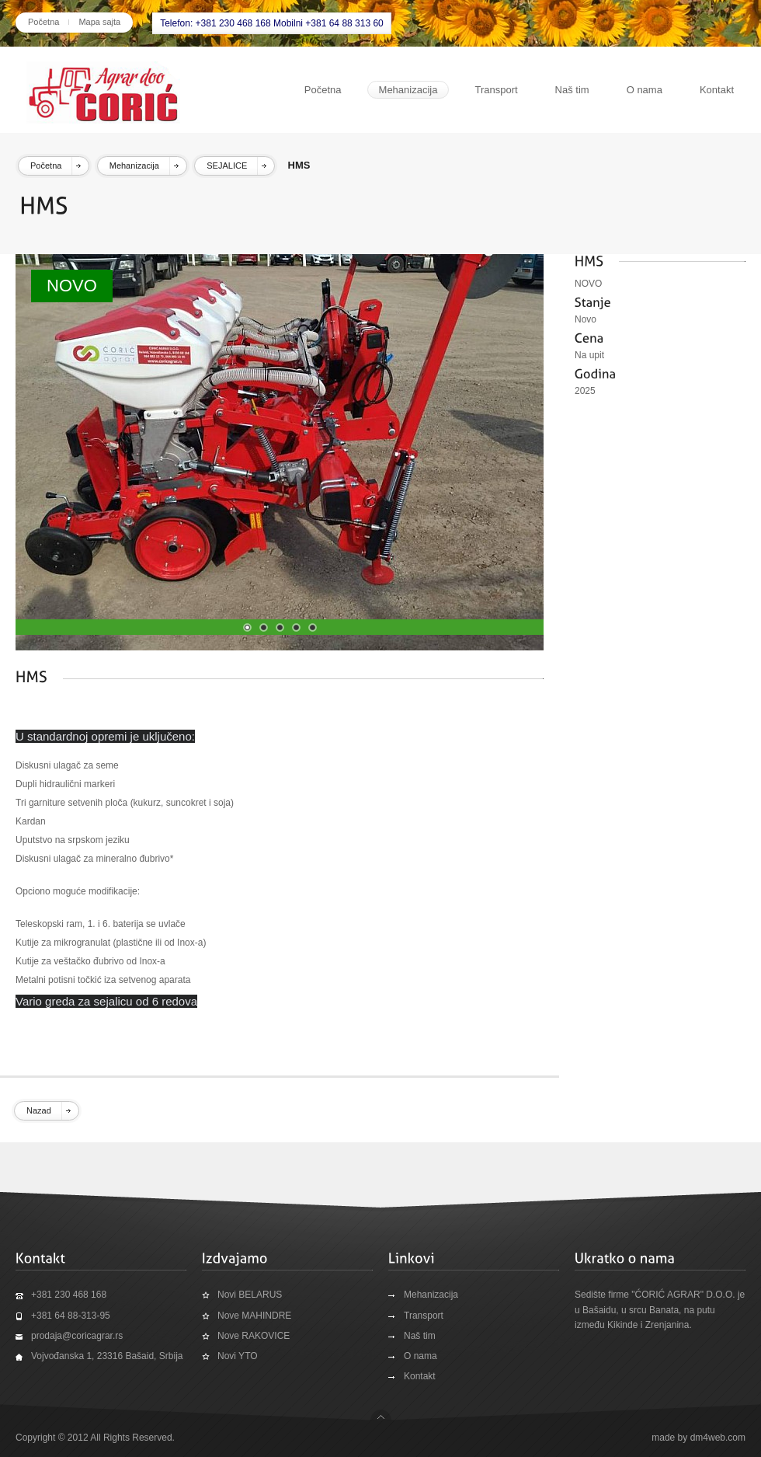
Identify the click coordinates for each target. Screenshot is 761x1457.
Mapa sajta (99, 21)
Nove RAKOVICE (253, 1335)
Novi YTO (237, 1356)
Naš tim (572, 90)
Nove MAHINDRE (254, 1315)
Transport (495, 90)
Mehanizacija (408, 90)
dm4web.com (717, 1437)
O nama (644, 90)
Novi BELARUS (249, 1294)
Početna (43, 21)
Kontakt (717, 90)
